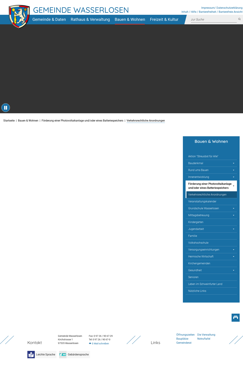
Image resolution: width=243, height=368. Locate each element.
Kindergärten (195, 222)
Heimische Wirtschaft (200, 256)
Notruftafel (203, 338)
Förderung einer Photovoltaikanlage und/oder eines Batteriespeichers (210, 185)
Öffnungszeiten (185, 334)
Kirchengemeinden (199, 263)
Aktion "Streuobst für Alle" (203, 156)
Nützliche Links (197, 290)
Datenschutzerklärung (229, 7)
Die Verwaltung (206, 334)
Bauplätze (182, 338)
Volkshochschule (198, 242)
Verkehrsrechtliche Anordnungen (207, 194)
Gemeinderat (183, 342)
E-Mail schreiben (100, 343)
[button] (49, 19)
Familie (192, 235)
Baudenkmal (195, 163)
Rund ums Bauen (198, 170)
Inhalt (185, 11)
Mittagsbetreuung (198, 215)
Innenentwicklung (198, 177)
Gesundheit (195, 270)
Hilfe (193, 11)
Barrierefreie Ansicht (230, 11)
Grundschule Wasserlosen (203, 208)
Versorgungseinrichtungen (203, 249)
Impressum (208, 7)
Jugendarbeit (196, 229)
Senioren (193, 277)
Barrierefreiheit (207, 11)
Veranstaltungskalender (202, 201)
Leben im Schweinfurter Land (205, 284)
